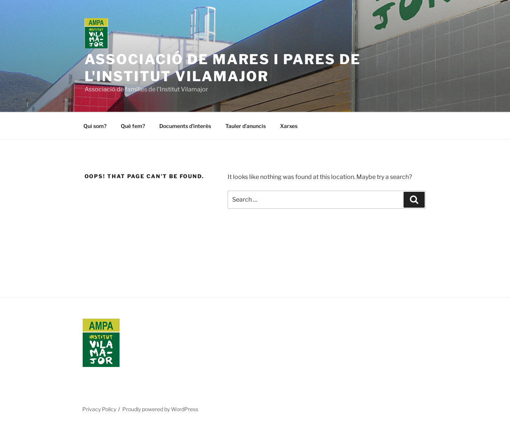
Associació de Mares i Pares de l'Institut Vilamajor (223, 68)
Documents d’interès (185, 126)
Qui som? (94, 126)
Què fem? (133, 126)
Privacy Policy (99, 409)
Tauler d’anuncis (245, 126)
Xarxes (288, 126)
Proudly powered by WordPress (160, 409)
